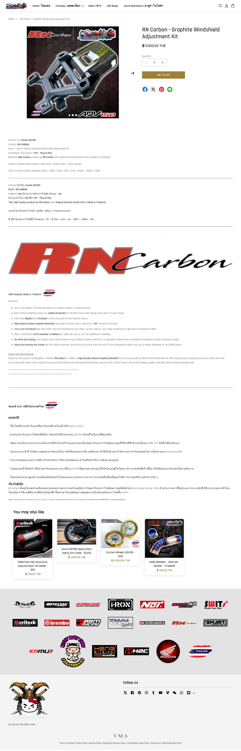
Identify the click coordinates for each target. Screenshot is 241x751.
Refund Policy (95, 744)
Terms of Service (66, 744)
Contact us (156, 744)
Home (11, 20)
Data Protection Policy (172, 744)
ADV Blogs (112, 6)
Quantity (146, 57)
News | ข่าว (95, 6)
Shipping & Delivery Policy (114, 744)
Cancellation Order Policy (138, 744)
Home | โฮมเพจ (41, 6)
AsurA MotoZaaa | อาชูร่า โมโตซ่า (143, 6)
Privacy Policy (82, 744)
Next (132, 74)
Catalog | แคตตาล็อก (70, 6)
